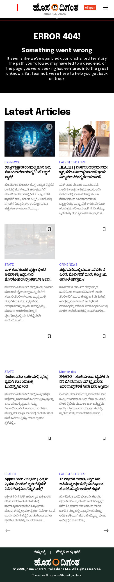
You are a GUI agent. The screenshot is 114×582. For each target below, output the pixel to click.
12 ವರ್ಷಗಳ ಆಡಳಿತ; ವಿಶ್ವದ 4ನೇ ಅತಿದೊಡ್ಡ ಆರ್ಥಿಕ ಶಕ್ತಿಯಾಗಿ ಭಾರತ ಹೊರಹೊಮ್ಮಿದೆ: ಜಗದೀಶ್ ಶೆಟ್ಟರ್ (81, 485)
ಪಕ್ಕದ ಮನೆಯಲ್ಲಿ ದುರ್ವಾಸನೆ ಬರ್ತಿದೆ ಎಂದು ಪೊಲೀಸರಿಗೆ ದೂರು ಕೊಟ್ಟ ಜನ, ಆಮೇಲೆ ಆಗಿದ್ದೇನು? (83, 275)
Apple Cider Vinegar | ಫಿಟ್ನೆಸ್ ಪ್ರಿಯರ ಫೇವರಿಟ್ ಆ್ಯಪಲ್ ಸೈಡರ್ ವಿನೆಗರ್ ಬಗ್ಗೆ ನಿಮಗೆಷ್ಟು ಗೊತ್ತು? (26, 485)
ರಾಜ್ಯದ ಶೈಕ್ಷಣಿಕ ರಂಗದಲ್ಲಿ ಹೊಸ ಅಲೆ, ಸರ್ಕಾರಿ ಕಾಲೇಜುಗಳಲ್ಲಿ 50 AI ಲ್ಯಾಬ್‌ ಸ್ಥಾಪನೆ (28, 173)
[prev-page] (8, 530)
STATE (9, 265)
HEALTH (10, 474)
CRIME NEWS (68, 265)
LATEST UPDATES (72, 162)
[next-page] (105, 530)
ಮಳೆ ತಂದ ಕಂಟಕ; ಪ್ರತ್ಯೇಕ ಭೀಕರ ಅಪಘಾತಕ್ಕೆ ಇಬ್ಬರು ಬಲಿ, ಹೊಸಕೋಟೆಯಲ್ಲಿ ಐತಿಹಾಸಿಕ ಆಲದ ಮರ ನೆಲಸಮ (27, 275)
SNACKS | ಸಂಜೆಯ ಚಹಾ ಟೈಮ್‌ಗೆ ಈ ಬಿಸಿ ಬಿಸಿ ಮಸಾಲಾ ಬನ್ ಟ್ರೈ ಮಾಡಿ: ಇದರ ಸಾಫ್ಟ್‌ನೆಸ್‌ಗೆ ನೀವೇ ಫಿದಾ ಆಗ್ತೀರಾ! (84, 382)
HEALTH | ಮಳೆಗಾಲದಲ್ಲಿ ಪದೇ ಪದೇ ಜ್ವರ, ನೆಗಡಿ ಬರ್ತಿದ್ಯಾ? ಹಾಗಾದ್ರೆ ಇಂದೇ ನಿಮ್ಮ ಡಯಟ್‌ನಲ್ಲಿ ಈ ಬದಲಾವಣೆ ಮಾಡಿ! (83, 173)
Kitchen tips (67, 372)
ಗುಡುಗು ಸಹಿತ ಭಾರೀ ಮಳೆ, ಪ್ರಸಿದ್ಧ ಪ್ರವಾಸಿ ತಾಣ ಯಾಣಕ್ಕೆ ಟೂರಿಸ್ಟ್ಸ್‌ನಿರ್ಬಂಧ (26, 382)
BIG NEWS (12, 162)
